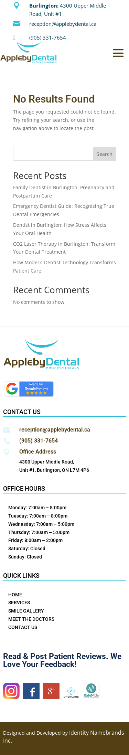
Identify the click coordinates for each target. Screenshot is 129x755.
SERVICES (19, 602)
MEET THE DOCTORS (31, 619)
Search (104, 154)
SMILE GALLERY (26, 611)
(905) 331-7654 (47, 37)
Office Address (37, 451)
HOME (15, 594)
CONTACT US (22, 627)
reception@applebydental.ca (62, 23)
